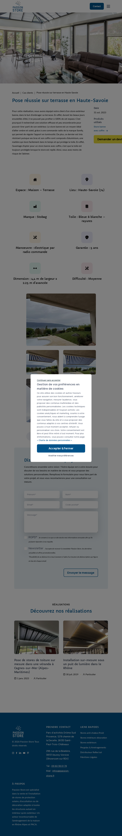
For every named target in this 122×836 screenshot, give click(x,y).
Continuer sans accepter (49, 380)
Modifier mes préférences (61, 455)
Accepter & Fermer (61, 448)
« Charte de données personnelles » (54, 440)
